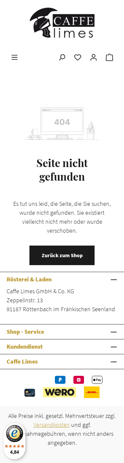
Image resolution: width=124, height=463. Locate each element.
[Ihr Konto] (94, 57)
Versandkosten (51, 425)
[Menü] (14, 57)
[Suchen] (62, 57)
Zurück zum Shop (62, 255)
